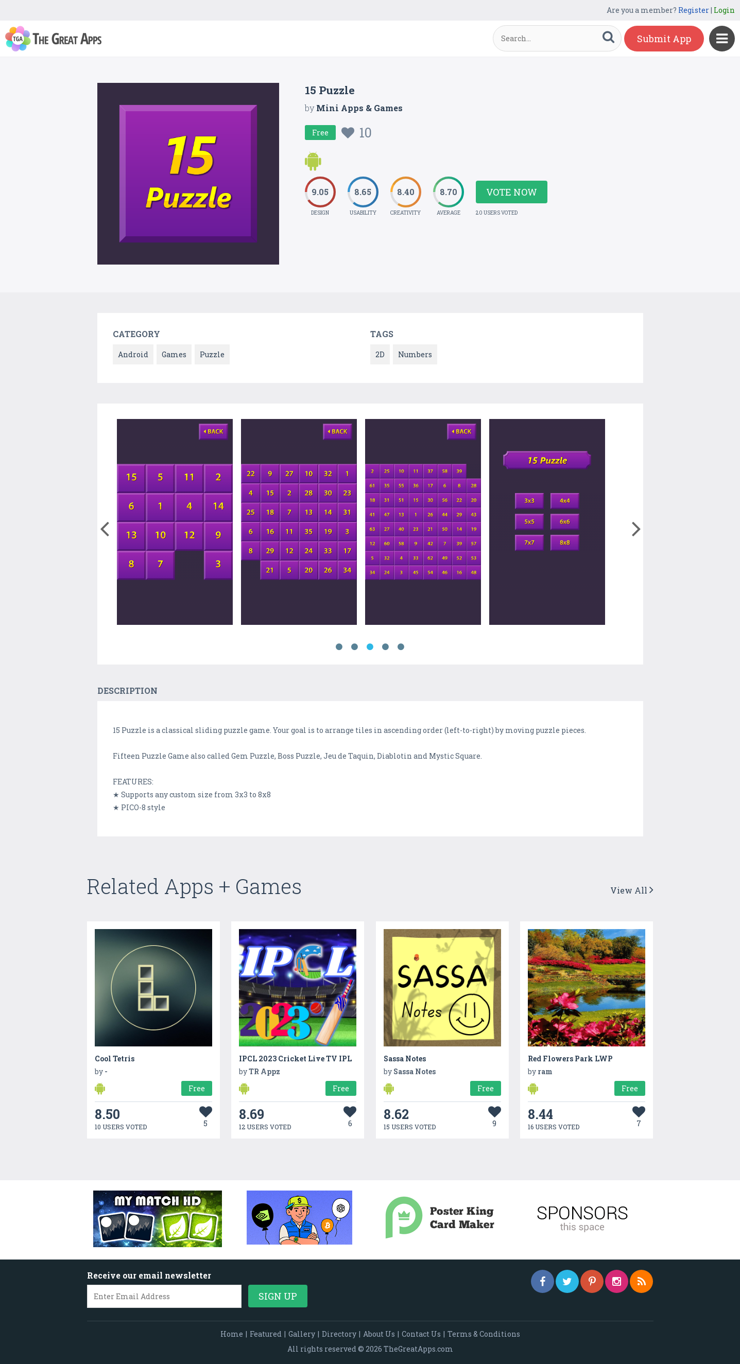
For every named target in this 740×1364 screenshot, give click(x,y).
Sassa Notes (405, 1058)
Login (724, 10)
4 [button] (386, 647)
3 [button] (370, 647)
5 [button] (401, 647)
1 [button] (339, 647)
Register (693, 10)
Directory (339, 1334)
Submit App (664, 38)
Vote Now (511, 192)
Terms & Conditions (484, 1334)
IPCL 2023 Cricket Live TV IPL (295, 1058)
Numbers (415, 354)
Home (231, 1334)
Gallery (301, 1334)
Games (174, 354)
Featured (266, 1334)
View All (631, 890)
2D (380, 354)
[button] (104, 526)
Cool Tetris (114, 1058)
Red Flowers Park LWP (570, 1058)
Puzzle (212, 354)
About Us (379, 1334)
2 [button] (355, 647)
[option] (175, 523)
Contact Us (421, 1334)
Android (133, 354)
